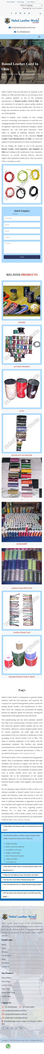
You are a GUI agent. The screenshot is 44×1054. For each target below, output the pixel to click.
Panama (27, 820)
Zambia (26, 753)
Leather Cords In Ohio (15, 74)
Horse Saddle (11, 2)
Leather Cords (7, 985)
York (20, 753)
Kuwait (32, 753)
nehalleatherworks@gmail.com (16, 1018)
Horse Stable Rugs (8, 992)
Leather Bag (6, 996)
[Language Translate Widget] (31, 5)
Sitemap (5, 952)
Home (4, 74)
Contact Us (6, 967)
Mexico (20, 820)
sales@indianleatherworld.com (16, 1014)
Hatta (15, 820)
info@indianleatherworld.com (23, 27)
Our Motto (5, 963)
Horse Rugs (20, 2)
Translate (37, 8)
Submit (22, 257)
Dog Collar (6, 989)
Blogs (4, 959)
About (4, 948)
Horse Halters (31, 2)
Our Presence (6, 955)
